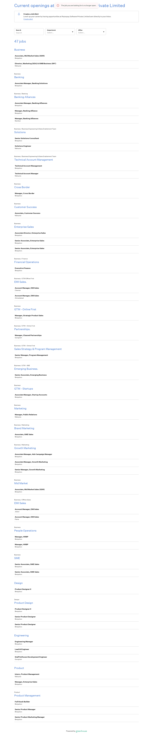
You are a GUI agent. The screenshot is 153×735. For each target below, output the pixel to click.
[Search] (29, 33)
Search (18, 30)
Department (51, 30)
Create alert (28, 19)
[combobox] (78, 33)
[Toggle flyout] (72, 32)
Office (80, 30)
